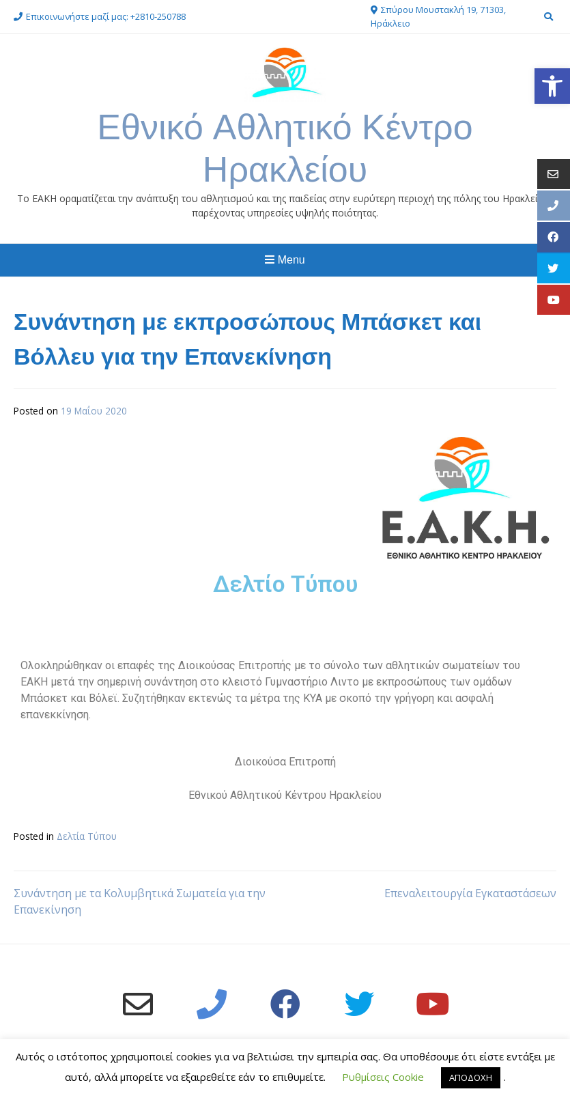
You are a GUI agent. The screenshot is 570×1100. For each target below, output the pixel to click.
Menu (284, 260)
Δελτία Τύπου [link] (87, 836)
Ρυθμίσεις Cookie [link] (383, 1077)
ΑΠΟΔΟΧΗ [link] (470, 1077)
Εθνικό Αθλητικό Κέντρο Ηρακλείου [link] (284, 148)
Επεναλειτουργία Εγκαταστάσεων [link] (470, 893)
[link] (552, 86)
